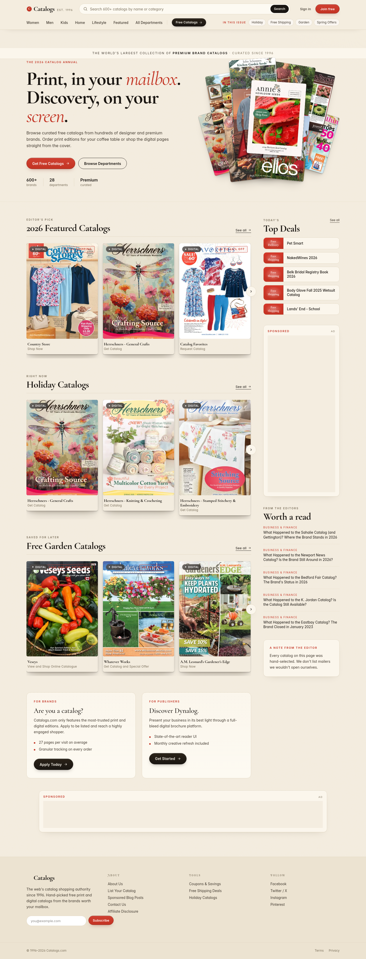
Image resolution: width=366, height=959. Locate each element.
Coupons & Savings (205, 884)
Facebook (278, 884)
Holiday (257, 22)
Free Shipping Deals (205, 891)
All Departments (148, 23)
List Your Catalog (122, 891)
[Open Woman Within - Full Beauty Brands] (310, 139)
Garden (303, 22)
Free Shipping (280, 22)
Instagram (278, 898)
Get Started (168, 758)
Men (50, 23)
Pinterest (277, 904)
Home (80, 23)
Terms (319, 950)
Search (279, 9)
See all (243, 230)
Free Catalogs (189, 22)
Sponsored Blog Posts (125, 898)
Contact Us (117, 904)
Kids (64, 23)
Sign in (305, 9)
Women (32, 23)
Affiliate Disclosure (123, 911)
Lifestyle (99, 23)
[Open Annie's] (277, 118)
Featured (120, 23)
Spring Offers (327, 22)
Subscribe (101, 920)
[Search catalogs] (184, 9)
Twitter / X (278, 891)
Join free (327, 9)
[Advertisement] (301, 413)
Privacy (334, 950)
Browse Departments (102, 163)
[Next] (251, 291)
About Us (115, 884)
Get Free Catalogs (50, 163)
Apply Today (53, 764)
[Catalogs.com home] (49, 8)
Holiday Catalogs (203, 898)
